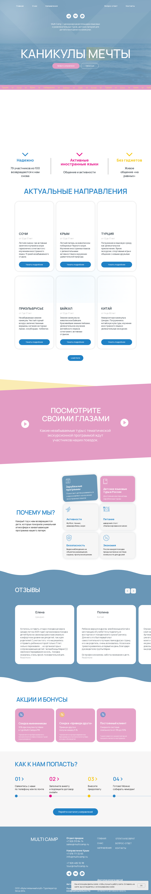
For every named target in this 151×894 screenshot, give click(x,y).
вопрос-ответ (123, 843)
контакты (120, 848)
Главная (101, 838)
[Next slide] (133, 590)
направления (104, 848)
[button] (17, 413)
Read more (25, 657)
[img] (23, 839)
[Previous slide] (127, 590)
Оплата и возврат (125, 838)
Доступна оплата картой (110, 879)
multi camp (44, 839)
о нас (100, 843)
